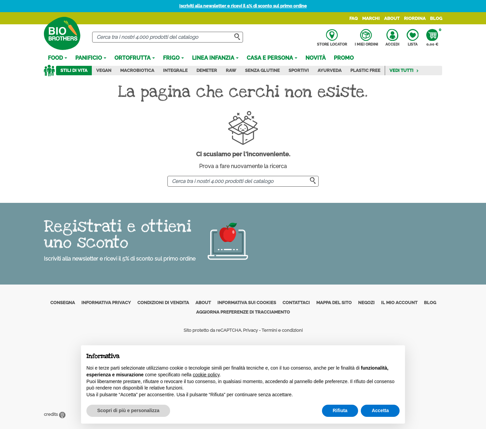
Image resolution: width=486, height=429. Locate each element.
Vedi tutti (404, 70)
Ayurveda (330, 70)
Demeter (206, 70)
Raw (231, 70)
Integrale (175, 70)
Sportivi (299, 70)
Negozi (366, 302)
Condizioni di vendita (163, 302)
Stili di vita (73, 70)
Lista (412, 38)
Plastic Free (365, 70)
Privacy (250, 330)
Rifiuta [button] (340, 410)
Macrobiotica (137, 70)
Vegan (103, 70)
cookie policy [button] (206, 374)
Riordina (415, 18)
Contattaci (296, 302)
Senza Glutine (262, 70)
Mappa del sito (334, 302)
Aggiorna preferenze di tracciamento (243, 312)
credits (54, 414)
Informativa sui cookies (246, 302)
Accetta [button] (380, 410)
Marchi (371, 18)
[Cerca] (167, 37)
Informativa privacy (106, 302)
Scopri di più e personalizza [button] (128, 410)
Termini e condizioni (282, 330)
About (392, 18)
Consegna (62, 302)
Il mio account (399, 302)
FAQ (353, 18)
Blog (436, 18)
